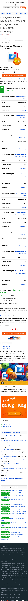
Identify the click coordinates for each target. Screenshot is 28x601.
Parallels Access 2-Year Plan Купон (10, 463)
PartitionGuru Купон (15, 532)
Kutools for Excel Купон (16, 490)
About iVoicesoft (17, 597)
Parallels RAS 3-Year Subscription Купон (11, 452)
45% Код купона (7, 346)
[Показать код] (22, 110)
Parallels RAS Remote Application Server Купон (13, 459)
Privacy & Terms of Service (15, 594)
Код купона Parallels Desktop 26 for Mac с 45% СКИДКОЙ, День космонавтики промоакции (13, 24)
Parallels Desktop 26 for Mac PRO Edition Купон (13, 440)
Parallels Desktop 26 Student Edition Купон (12, 445)
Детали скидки (6, 348)
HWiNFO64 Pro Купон (16, 504)
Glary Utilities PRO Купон (16, 492)
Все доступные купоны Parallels (10, 432)
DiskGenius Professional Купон (18, 506)
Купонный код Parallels (6, 315)
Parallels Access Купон (7, 449)
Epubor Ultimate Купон (16, 509)
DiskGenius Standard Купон (17, 534)
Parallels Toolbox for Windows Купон (10, 472)
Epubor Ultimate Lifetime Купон (18, 511)
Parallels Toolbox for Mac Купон (9, 456)
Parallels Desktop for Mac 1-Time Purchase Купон (14, 468)
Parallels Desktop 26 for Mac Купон (10, 435)
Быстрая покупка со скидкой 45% (14, 75)
